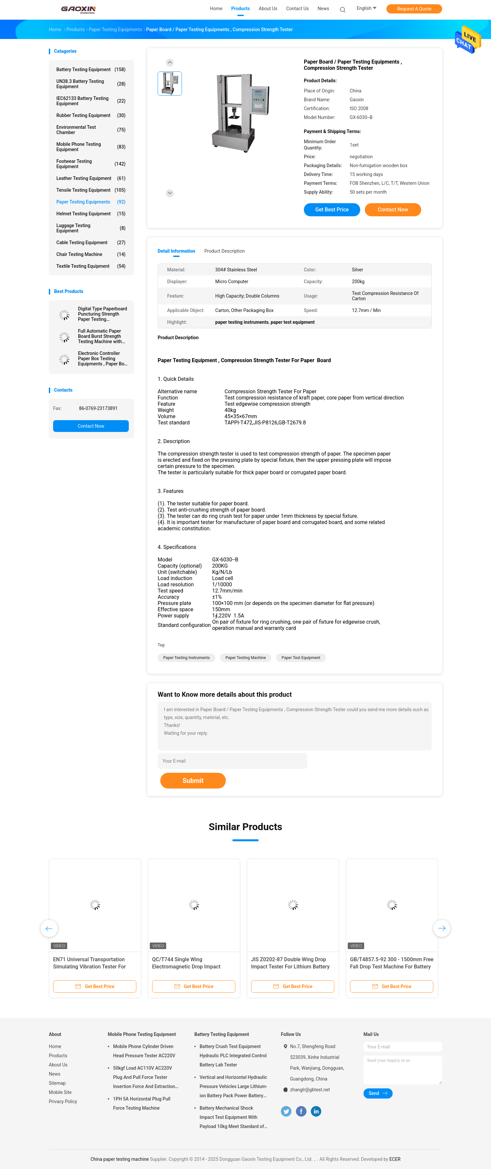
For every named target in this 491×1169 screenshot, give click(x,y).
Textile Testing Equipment (91, 266)
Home (55, 1046)
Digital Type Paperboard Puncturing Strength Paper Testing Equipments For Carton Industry (102, 314)
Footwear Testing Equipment (91, 164)
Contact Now (91, 426)
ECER (395, 1159)
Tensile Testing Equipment (91, 190)
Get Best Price (332, 209)
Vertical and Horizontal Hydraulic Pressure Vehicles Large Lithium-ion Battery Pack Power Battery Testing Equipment (233, 1087)
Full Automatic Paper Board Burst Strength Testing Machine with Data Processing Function (100, 336)
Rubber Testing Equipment (91, 115)
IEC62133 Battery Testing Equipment (91, 101)
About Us (58, 1064)
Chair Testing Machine (91, 254)
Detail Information (176, 251)
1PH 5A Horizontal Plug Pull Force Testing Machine (141, 1103)
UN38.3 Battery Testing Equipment (91, 84)
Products (58, 1055)
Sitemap (57, 1083)
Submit (193, 781)
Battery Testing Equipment (91, 69)
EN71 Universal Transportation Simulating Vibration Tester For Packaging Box (89, 966)
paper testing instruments (186, 657)
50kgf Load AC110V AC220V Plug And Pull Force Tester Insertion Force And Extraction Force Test (144, 1078)
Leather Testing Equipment (91, 178)
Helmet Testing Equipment (91, 213)
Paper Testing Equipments (91, 202)
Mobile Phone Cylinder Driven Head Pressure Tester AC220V (144, 1051)
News (54, 1074)
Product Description (224, 251)
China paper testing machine (119, 1159)
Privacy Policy (63, 1101)
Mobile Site (60, 1092)
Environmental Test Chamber (91, 130)
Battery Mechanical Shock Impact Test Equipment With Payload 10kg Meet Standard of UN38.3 (232, 1118)
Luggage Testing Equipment (91, 228)
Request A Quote (414, 8)
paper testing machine (246, 657)
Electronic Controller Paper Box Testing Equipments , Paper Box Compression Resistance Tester (102, 358)
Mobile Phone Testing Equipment (91, 147)
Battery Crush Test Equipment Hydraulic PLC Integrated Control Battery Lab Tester (233, 1055)
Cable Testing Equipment (91, 242)
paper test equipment (301, 657)
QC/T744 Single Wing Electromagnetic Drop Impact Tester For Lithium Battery (186, 966)
